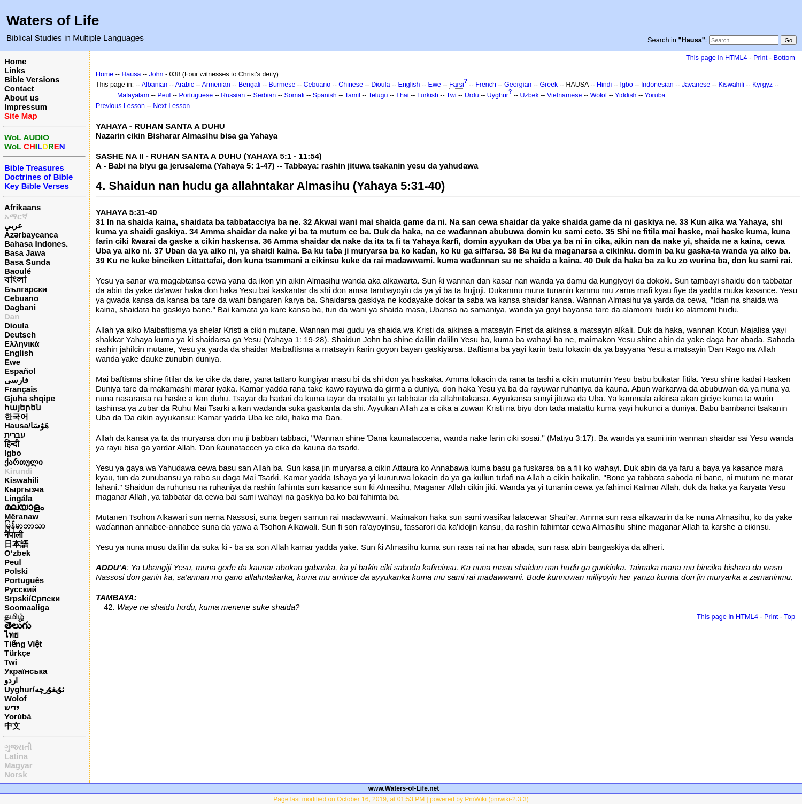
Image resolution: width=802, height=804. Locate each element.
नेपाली (13, 534)
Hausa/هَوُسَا (26, 425)
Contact (19, 88)
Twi (10, 662)
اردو (11, 680)
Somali (294, 95)
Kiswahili (21, 480)
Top (789, 616)
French (485, 84)
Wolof (15, 698)
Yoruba (655, 95)
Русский (20, 589)
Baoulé (17, 270)
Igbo (12, 452)
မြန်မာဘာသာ (24, 525)
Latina (16, 756)
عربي (13, 225)
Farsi (456, 84)
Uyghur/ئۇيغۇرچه (34, 689)
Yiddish (625, 95)
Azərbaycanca (31, 234)
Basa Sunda (27, 261)
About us (21, 97)
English (18, 352)
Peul (12, 561)
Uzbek (529, 95)
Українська (25, 671)
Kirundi (18, 471)
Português (24, 580)
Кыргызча (24, 489)
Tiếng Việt (23, 643)
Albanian (154, 84)
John (156, 74)
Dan (11, 316)
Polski (16, 571)
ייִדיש (11, 707)
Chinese (350, 84)
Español (19, 371)
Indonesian (657, 84)
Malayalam (133, 95)
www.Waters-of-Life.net (403, 788)
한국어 (16, 416)
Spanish (325, 95)
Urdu (472, 95)
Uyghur (497, 95)
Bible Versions (31, 79)
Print (760, 57)
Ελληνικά (21, 343)
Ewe (12, 361)
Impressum (25, 106)
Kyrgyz (762, 84)
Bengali (249, 84)
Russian (233, 95)
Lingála (18, 498)
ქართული (23, 461)
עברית (14, 434)
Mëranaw (21, 516)
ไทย (11, 634)
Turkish (427, 95)
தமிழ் (14, 616)
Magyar (18, 765)
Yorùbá (18, 716)
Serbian (264, 95)
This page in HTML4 (716, 57)
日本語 (16, 543)
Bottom (784, 57)
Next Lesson (171, 106)
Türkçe (17, 652)
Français (20, 389)
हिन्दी (11, 443)
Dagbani (20, 307)
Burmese (282, 84)
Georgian (517, 84)
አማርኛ (16, 216)
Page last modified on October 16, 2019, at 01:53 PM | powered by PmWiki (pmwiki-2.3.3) (400, 799)
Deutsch (20, 334)
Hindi (604, 84)
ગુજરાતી (18, 747)
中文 (12, 725)
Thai (402, 95)
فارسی (16, 380)
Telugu (378, 95)
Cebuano (21, 298)
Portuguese (196, 95)
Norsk (15, 774)
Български (25, 289)
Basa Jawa (24, 252)
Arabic (184, 84)
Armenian (216, 84)
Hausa (131, 74)
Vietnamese (564, 95)
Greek (548, 84)
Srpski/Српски (32, 598)
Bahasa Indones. (36, 243)
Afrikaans (22, 207)
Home (15, 61)
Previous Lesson (120, 106)
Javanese (696, 84)
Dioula (16, 325)
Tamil (352, 95)
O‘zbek (17, 552)
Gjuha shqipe (29, 398)
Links (14, 70)
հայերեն (22, 407)
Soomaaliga (26, 607)
